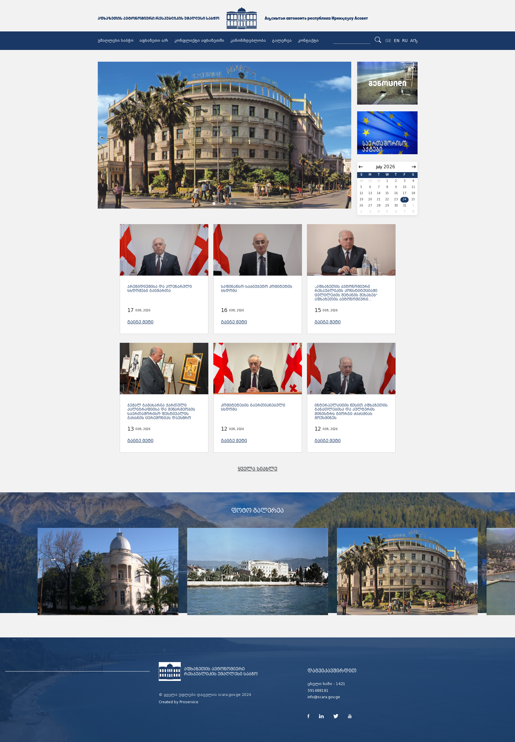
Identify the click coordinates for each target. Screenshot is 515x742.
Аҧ (414, 40)
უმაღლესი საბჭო (116, 40)
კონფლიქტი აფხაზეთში (199, 40)
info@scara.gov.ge (324, 697)
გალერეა (282, 40)
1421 (340, 684)
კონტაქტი (308, 40)
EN (396, 40)
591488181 (318, 691)
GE (388, 40)
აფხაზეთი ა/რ (153, 40)
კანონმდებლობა (248, 40)
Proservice (189, 702)
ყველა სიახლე (257, 469)
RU (405, 40)
